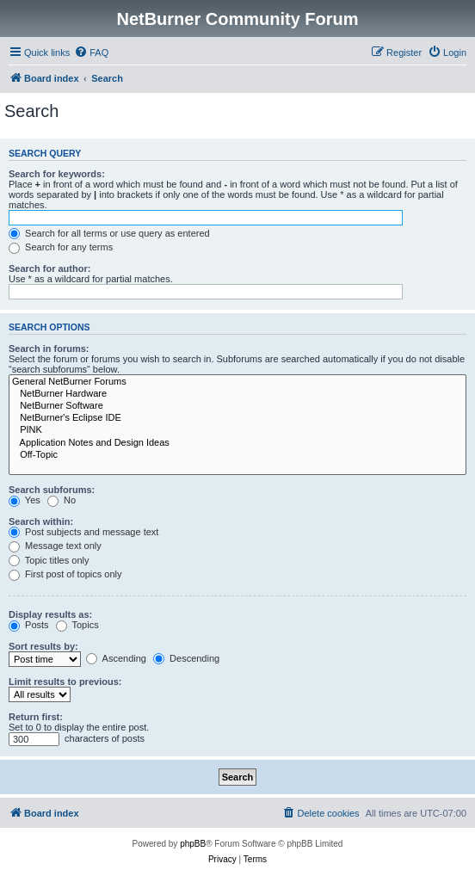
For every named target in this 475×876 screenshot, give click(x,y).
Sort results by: (43, 646)
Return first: (36, 717)
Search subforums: (52, 489)
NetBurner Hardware (237, 394)
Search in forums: (49, 348)
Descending (186, 658)
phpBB (193, 843)
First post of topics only (65, 574)
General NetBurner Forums (237, 382)
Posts (29, 625)
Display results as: (50, 614)
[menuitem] (91, 52)
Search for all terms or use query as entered (109, 233)
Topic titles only (49, 560)
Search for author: (49, 268)
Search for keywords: (57, 174)
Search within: (41, 521)
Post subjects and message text (83, 532)
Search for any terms (61, 247)
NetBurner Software (237, 406)
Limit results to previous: (65, 681)
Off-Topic (237, 455)
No (61, 500)
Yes (24, 500)
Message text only (55, 545)
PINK (237, 430)
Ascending (116, 658)
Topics (77, 625)
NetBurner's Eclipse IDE (237, 418)
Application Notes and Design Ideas (237, 443)
